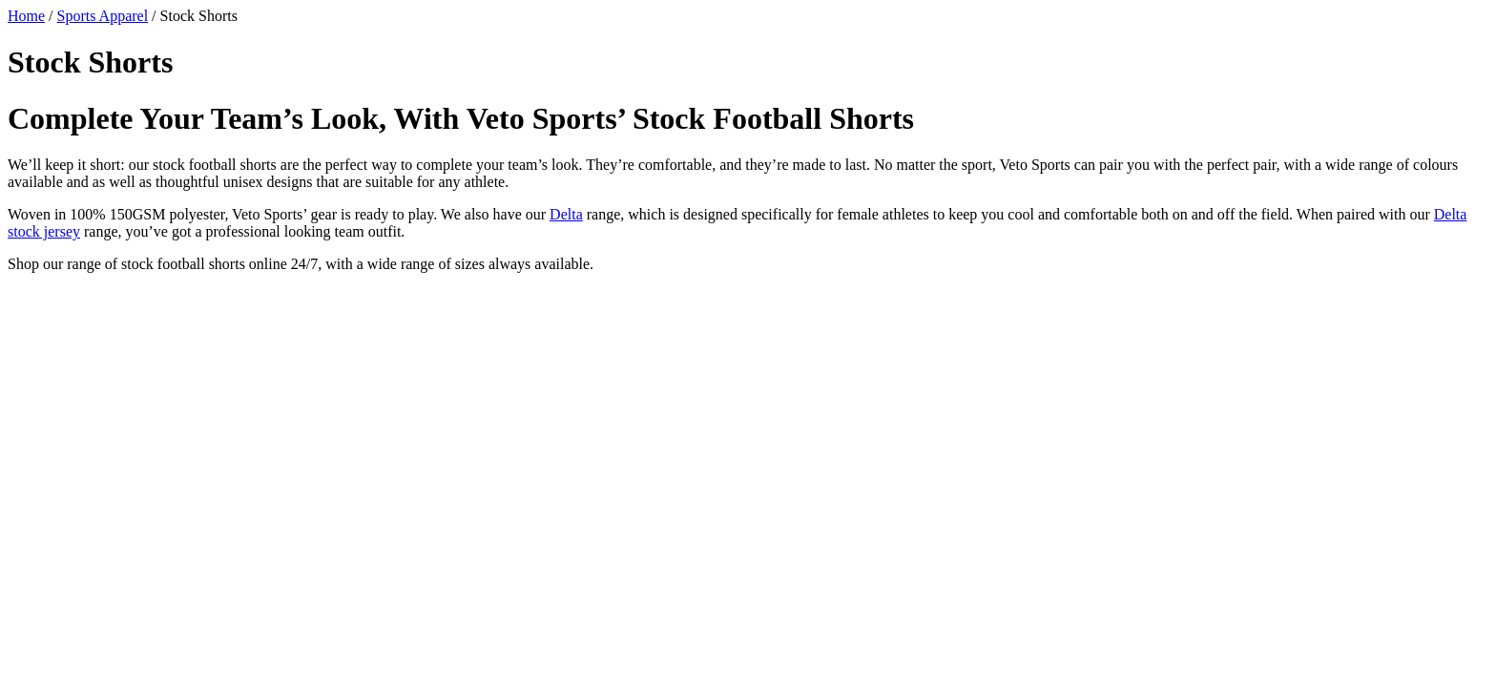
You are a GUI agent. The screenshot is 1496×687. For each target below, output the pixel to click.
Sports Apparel (103, 16)
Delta (566, 214)
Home (26, 16)
